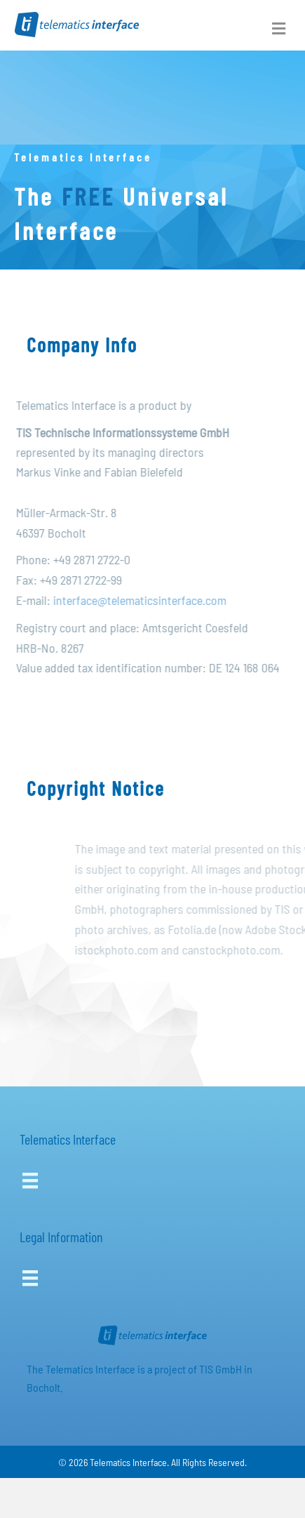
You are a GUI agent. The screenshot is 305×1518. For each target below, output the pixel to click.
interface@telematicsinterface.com (144, 600)
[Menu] (30, 1181)
